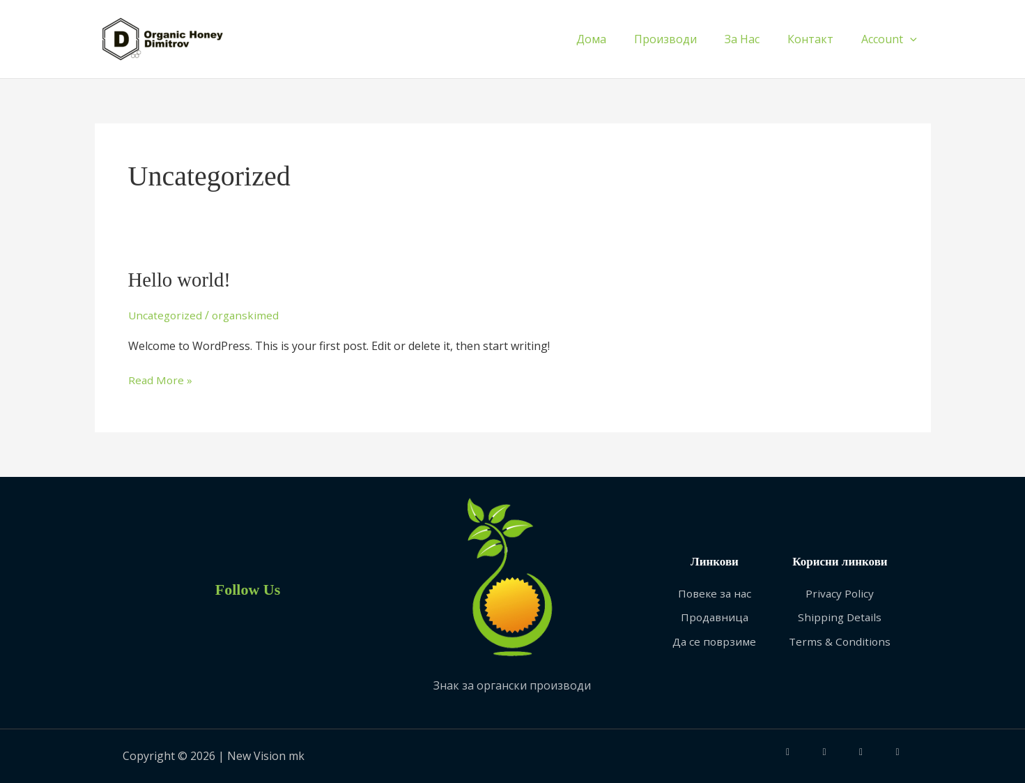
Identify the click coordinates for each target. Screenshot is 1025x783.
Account (892, 39)
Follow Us (247, 588)
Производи (685, 39)
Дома (616, 39)
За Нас (756, 39)
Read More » (161, 380)
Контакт (819, 39)
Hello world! (182, 279)
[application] (913, 39)
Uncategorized (166, 315)
